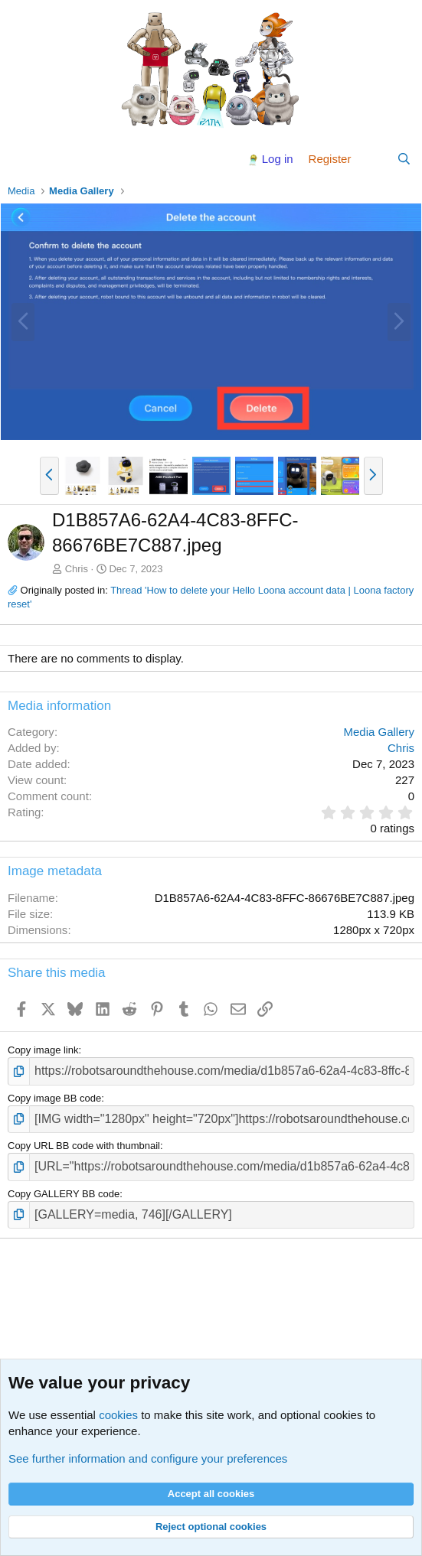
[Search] (404, 159)
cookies (118, 1414)
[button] (49, 476)
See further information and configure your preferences (147, 1458)
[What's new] (373, 159)
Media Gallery (378, 731)
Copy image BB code (54, 1098)
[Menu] (21, 159)
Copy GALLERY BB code (63, 1194)
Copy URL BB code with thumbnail (84, 1145)
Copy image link (43, 1050)
